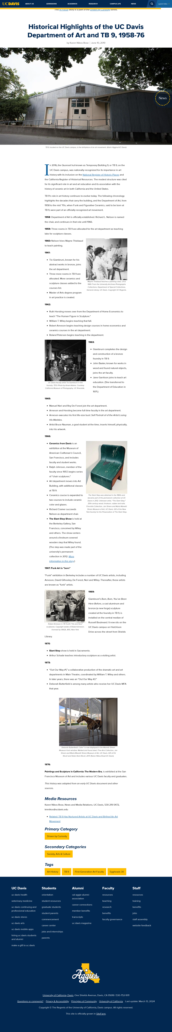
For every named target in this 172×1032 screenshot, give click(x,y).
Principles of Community (84, 1001)
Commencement (50, 919)
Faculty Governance (112, 919)
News (133, 3)
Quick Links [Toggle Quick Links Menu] (162, 3)
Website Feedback (142, 925)
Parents (46, 937)
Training (137, 901)
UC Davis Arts (18, 923)
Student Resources (51, 901)
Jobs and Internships (52, 931)
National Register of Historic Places (101, 174)
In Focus (63, 9)
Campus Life (115, 3)
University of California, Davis (58, 995)
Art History (52, 871)
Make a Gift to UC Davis (23, 945)
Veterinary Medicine (22, 901)
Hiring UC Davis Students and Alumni (24, 937)
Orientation (47, 894)
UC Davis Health (19, 894)
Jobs (135, 913)
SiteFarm (101, 1013)
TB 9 (66, 871)
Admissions (51, 3)
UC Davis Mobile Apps (23, 929)
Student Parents (50, 913)
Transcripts (77, 917)
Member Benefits (81, 910)
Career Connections (82, 904)
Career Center (49, 925)
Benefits (106, 913)
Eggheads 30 (117, 871)
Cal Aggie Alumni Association (80, 896)
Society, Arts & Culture (58, 854)
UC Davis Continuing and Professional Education (24, 908)
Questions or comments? (30, 1001)
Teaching (106, 901)
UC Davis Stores (19, 917)
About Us (29, 3)
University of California (111, 1001)
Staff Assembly (140, 919)
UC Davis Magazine (81, 923)
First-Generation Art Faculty (89, 871)
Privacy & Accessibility (57, 1001)
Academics (72, 3)
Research (93, 3)
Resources (107, 894)
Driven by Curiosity (100, 9)
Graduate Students (51, 907)
